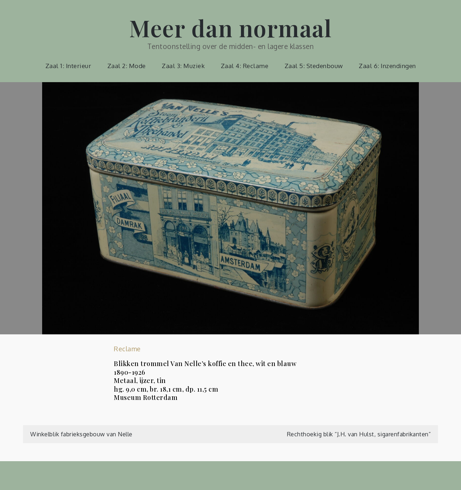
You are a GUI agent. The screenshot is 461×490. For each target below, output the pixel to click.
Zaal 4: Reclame (245, 66)
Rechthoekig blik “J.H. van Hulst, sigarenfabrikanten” (359, 434)
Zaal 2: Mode (126, 66)
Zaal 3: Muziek (183, 66)
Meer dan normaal (230, 27)
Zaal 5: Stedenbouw (314, 66)
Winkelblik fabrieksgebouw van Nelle (81, 434)
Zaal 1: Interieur (68, 66)
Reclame (127, 349)
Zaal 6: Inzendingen (387, 66)
